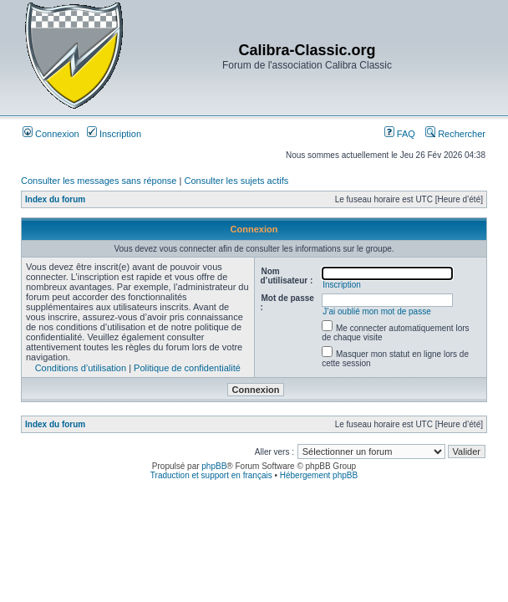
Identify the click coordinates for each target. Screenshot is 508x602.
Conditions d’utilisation (80, 368)
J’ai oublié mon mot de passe (377, 311)
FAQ (399, 134)
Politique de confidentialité (187, 368)
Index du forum (55, 199)
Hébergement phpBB (319, 475)
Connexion (51, 134)
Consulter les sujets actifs (236, 181)
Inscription (114, 134)
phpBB (213, 466)
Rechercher (455, 134)
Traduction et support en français (211, 475)
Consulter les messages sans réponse (98, 181)
